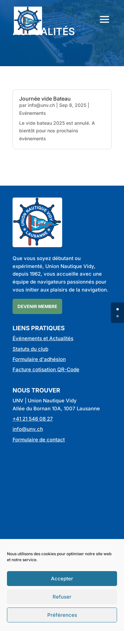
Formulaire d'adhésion (39, 359)
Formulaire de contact (39, 439)
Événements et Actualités (43, 338)
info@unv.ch (41, 105)
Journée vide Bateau (45, 98)
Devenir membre (37, 306)
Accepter (62, 578)
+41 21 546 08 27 (33, 419)
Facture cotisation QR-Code (46, 369)
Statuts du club (30, 349)
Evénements (32, 113)
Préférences (62, 615)
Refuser (62, 597)
